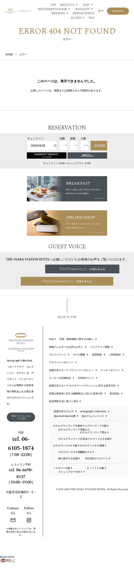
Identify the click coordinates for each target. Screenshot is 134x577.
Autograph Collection (94, 424)
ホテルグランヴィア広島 (69, 451)
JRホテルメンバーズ (94, 428)
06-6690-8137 (24, 487)
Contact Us (13, 525)
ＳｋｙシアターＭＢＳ (71, 484)
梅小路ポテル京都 (69, 471)
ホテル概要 (80, 367)
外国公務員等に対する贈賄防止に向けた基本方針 (77, 405)
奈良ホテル (87, 464)
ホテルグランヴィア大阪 (90, 438)
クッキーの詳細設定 (61, 390)
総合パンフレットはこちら (21, 430)
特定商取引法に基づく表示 (65, 413)
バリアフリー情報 (101, 359)
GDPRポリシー (87, 390)
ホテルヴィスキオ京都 (96, 451)
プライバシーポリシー (63, 374)
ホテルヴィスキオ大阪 (64, 457)
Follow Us (29, 525)
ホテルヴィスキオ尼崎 (90, 457)
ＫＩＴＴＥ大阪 (96, 480)
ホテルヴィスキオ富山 (69, 464)
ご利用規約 (116, 367)
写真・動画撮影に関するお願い (78, 351)
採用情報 (98, 367)
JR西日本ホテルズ (65, 424)
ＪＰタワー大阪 (62, 480)
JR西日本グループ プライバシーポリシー (73, 382)
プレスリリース (59, 367)
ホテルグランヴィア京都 (64, 438)
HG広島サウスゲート (96, 471)
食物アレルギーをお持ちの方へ (67, 359)
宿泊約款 (116, 405)
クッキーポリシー (111, 382)
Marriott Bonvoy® (66, 428)
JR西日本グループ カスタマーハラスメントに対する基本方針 (84, 398)
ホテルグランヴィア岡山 (90, 445)
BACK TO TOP (67, 330)
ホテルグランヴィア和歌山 (69, 442)
